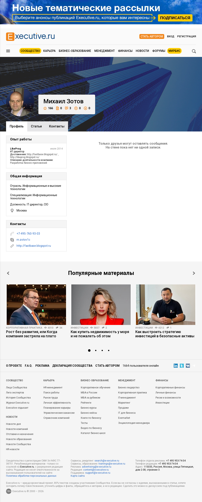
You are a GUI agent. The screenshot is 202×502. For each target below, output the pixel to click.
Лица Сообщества (16, 387)
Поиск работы (51, 392)
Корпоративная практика (24, 327)
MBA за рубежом (90, 397)
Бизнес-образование (75, 50)
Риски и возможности (168, 397)
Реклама (42, 365)
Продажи (123, 407)
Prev (8, 273)
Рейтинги (86, 402)
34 (60, 327)
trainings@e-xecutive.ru (112, 463)
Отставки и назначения (19, 434)
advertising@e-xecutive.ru (96, 466)
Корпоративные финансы (170, 387)
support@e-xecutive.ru (97, 472)
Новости (142, 50)
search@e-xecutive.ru (107, 460)
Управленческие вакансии (59, 412)
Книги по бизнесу (91, 418)
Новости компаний (17, 429)
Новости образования (19, 439)
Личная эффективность (57, 402)
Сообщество (30, 50)
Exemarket (124, 418)
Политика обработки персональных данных (31, 475)
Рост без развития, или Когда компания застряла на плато (31, 334)
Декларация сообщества (72, 365)
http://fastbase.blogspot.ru (34, 245)
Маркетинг (124, 402)
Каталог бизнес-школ (93, 433)
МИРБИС (174, 50)
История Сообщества (18, 397)
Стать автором (152, 36)
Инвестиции (79, 327)
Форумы (158, 50)
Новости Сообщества (18, 444)
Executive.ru (27, 466)
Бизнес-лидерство (128, 387)
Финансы (125, 50)
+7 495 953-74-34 (176, 460)
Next (194, 273)
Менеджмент (104, 50)
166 (48, 108)
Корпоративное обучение (95, 387)
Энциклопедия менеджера (134, 423)
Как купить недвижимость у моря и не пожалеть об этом (100, 334)
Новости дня (13, 424)
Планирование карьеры (56, 407)
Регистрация (186, 36)
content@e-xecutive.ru (96, 469)
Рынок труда (50, 397)
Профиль (17, 126)
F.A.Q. (28, 365)
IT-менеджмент (127, 397)
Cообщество (14, 380)
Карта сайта (78, 475)
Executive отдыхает (17, 407)
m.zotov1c (23, 239)
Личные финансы (166, 392)
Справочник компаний (56, 418)
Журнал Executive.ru (17, 402)
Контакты (56, 126)
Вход (170, 36)
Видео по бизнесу (91, 428)
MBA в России (89, 392)
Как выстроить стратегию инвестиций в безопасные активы (164, 334)
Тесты (84, 423)
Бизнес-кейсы (89, 412)
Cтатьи (36, 126)
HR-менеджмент (52, 387)
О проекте (14, 365)
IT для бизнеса (127, 412)
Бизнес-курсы (89, 407)
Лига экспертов (15, 392)
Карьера (49, 50)
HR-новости (12, 449)
